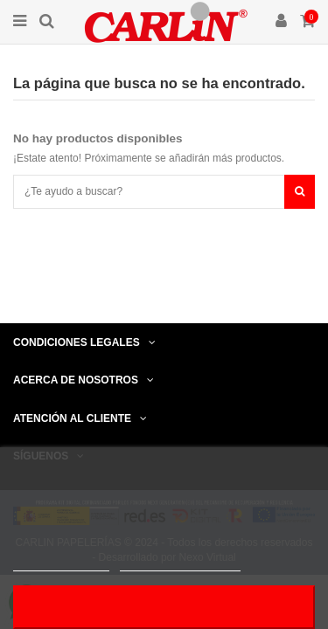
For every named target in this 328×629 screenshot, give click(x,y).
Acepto (164, 606)
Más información (61, 563)
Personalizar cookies (180, 563)
